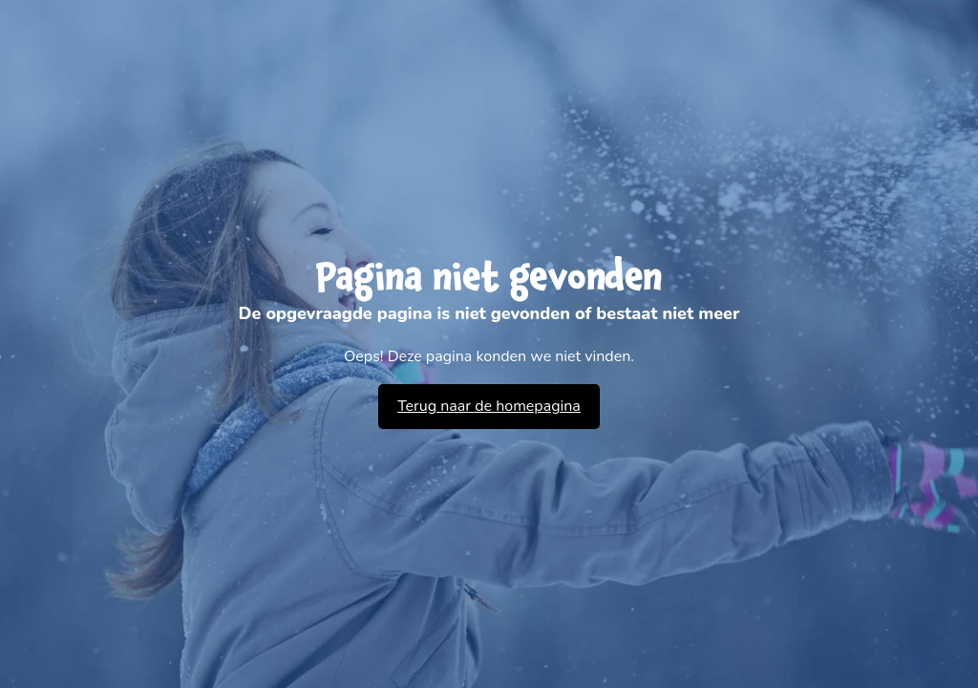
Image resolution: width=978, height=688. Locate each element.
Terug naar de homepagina (489, 406)
